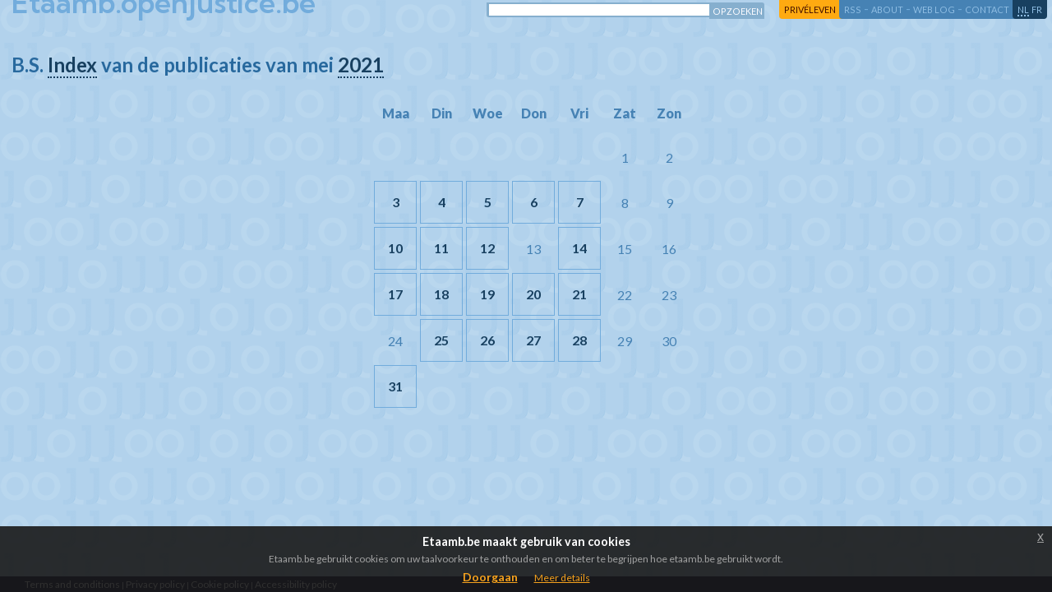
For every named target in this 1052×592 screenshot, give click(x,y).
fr (1036, 9)
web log (934, 9)
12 (487, 248)
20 (533, 294)
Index (72, 64)
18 (441, 294)
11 (441, 248)
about (887, 9)
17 (395, 294)
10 (395, 248)
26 (487, 340)
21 (579, 294)
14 (579, 248)
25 (441, 340)
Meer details (562, 577)
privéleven (810, 9)
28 (579, 340)
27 (533, 340)
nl (1023, 9)
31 (395, 386)
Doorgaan (490, 577)
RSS (852, 9)
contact (987, 9)
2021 (361, 64)
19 (487, 294)
